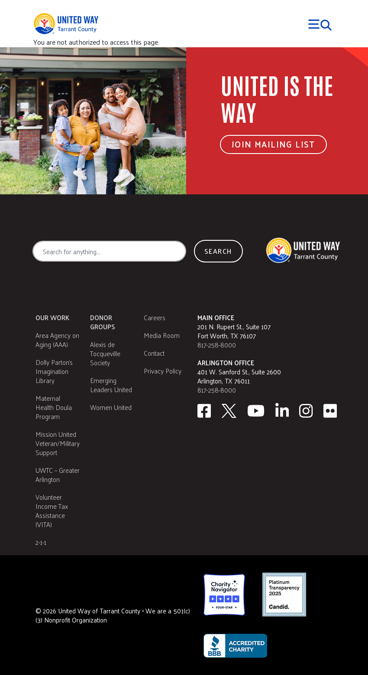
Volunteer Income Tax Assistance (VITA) (52, 510)
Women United (111, 407)
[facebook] (204, 411)
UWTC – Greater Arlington (58, 474)
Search (218, 251)
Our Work (52, 317)
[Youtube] (256, 411)
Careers (154, 317)
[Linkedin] (282, 411)
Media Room (162, 335)
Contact (154, 353)
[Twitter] (229, 411)
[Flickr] (330, 411)
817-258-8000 (216, 345)
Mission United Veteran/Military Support (58, 443)
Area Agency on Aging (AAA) (57, 339)
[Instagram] (306, 411)
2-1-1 (41, 542)
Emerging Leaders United (111, 384)
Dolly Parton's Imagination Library (54, 371)
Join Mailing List (273, 144)
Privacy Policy (162, 371)
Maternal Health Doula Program (54, 407)
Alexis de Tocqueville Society (105, 353)
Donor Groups (102, 321)
